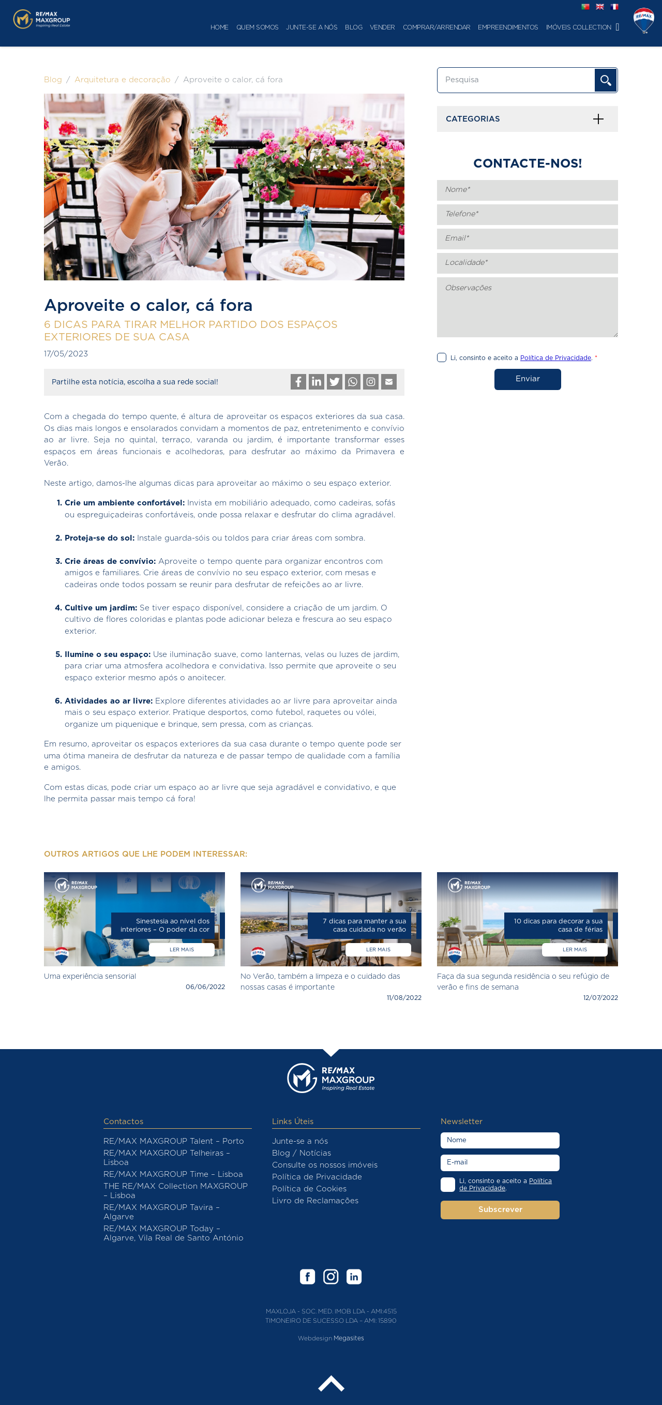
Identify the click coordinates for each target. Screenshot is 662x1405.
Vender (338, 27)
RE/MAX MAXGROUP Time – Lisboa (173, 1174)
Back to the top (331, 1384)
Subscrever (500, 1210)
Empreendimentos (464, 27)
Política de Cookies (309, 1189)
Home (175, 27)
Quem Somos (213, 27)
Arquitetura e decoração (122, 80)
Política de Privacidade (317, 1177)
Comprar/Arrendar (392, 27)
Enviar (528, 379)
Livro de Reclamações (315, 1201)
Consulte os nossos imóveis (325, 1165)
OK (605, 80)
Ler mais (182, 949)
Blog (309, 27)
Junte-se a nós (267, 27)
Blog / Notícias (301, 1153)
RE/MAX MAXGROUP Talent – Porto (173, 1141)
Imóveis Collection (534, 27)
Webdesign (315, 1338)
